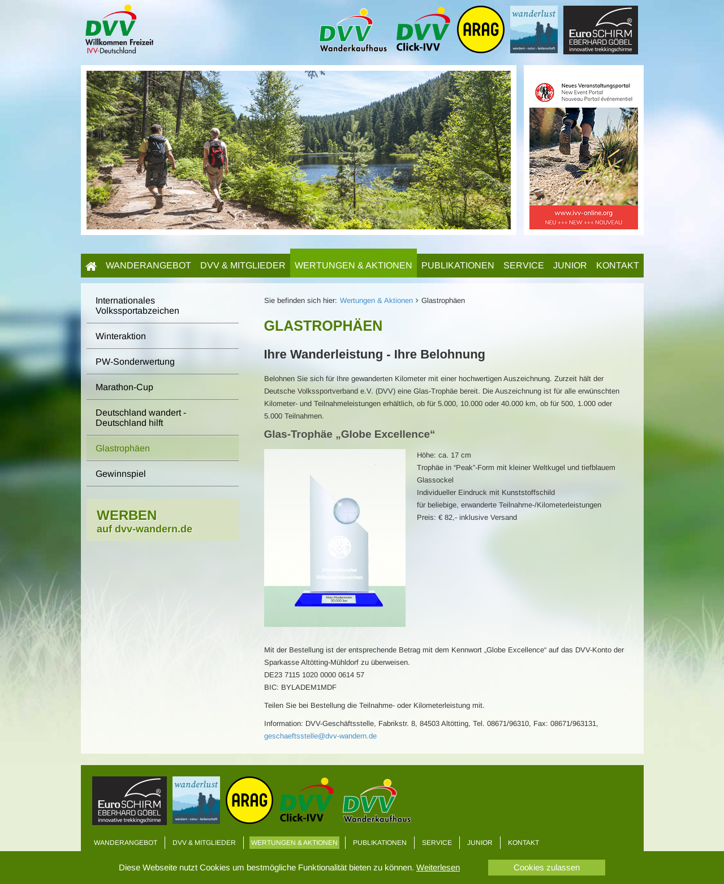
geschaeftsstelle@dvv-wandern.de (320, 736)
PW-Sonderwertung (135, 361)
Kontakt (617, 265)
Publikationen (457, 265)
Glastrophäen (123, 448)
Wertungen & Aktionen (353, 265)
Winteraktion (121, 336)
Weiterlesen (438, 867)
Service (523, 265)
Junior (570, 265)
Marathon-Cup (124, 387)
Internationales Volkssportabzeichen (137, 305)
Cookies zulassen (547, 867)
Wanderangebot (148, 265)
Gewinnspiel (121, 474)
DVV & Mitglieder (243, 265)
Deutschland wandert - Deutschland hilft (141, 418)
